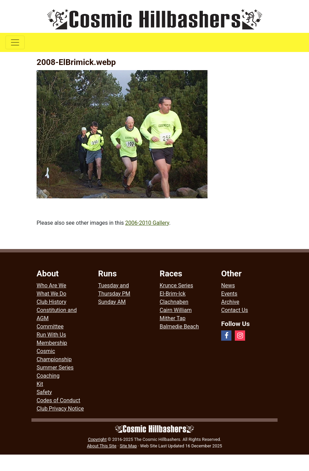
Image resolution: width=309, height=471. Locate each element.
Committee (50, 326)
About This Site (101, 445)
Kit (40, 384)
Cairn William (176, 310)
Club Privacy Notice (60, 408)
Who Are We (51, 285)
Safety (44, 392)
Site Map (128, 445)
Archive (230, 302)
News (228, 285)
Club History (51, 302)
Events (229, 293)
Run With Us (51, 334)
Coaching (48, 375)
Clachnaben (174, 302)
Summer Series (55, 367)
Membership (52, 343)
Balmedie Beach (179, 326)
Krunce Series (176, 285)
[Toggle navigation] (15, 42)
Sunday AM (112, 302)
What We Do (51, 293)
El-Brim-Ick (173, 293)
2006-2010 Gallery (147, 223)
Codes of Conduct (58, 400)
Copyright (97, 439)
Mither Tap (173, 318)
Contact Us (234, 310)
